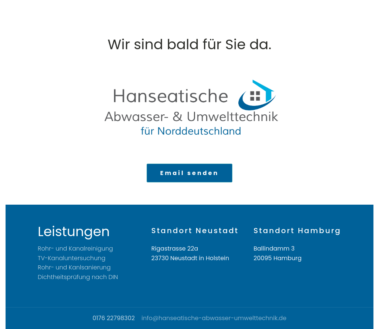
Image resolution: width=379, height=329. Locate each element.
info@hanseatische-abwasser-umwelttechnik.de (213, 318)
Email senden (189, 173)
